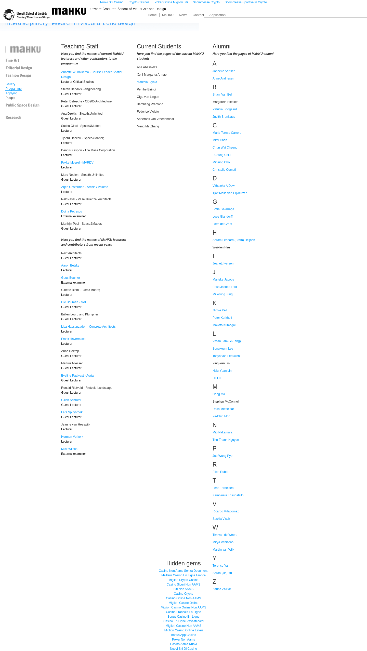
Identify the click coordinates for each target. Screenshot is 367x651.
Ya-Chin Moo (221, 416)
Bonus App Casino (183, 635)
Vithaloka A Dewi (224, 186)
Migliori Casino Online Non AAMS (183, 607)
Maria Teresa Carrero (227, 133)
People (10, 98)
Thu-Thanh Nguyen (226, 440)
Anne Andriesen (223, 78)
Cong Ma (219, 394)
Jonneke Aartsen (224, 71)
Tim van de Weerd (225, 535)
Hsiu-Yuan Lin (222, 371)
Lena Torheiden (223, 488)
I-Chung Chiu (222, 155)
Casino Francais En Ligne (183, 612)
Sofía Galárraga (223, 209)
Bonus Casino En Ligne (183, 616)
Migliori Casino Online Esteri (183, 630)
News (183, 15)
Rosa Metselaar (223, 409)
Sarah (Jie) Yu (222, 573)
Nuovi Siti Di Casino (183, 648)
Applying (11, 93)
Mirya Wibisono (223, 542)
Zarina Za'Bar (222, 589)
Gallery (10, 84)
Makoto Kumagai (224, 325)
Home (152, 15)
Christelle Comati (224, 169)
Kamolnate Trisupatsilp (228, 495)
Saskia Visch (221, 519)
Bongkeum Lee (223, 348)
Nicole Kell (220, 310)
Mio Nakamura (222, 432)
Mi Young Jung (223, 294)
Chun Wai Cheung (225, 147)
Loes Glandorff (223, 216)
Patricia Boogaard (225, 109)
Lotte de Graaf (222, 224)
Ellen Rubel (220, 472)
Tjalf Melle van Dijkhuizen (230, 193)
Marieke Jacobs (223, 279)
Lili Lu (216, 378)
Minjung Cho (221, 162)
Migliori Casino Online (184, 603)
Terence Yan (221, 565)
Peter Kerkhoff (222, 318)
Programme (14, 88)
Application (217, 15)
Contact (198, 15)
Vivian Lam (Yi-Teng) (227, 341)
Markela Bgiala (147, 82)
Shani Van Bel (222, 94)
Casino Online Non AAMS (183, 598)
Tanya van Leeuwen (226, 356)
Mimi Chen (220, 140)
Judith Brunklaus (224, 116)
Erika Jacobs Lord (225, 287)
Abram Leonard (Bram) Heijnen (234, 240)
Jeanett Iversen (223, 263)
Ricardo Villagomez (226, 511)
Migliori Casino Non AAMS (184, 626)
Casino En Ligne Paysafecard (183, 621)
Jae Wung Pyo (222, 456)
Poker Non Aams (183, 639)
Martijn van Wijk (223, 549)
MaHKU (168, 15)
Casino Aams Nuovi (183, 644)
